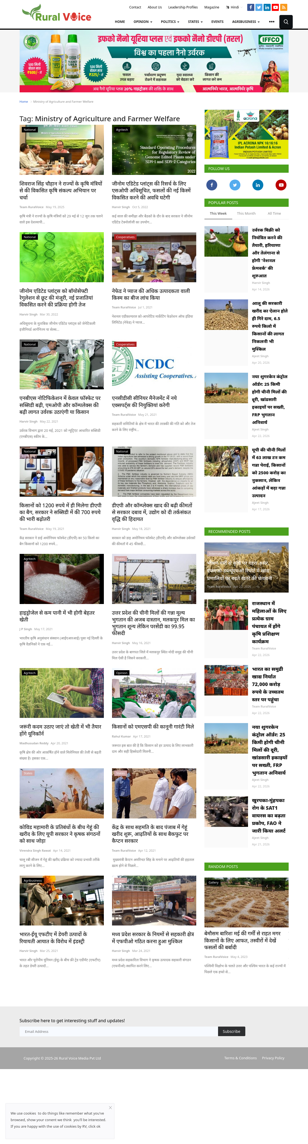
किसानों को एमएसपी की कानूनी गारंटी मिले (149, 714)
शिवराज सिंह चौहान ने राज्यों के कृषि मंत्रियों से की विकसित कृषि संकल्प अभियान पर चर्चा (59, 186)
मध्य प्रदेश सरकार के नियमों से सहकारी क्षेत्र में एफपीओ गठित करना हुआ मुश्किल (151, 923)
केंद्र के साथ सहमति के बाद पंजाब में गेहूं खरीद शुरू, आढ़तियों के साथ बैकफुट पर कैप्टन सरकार (153, 817)
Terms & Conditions (240, 1056)
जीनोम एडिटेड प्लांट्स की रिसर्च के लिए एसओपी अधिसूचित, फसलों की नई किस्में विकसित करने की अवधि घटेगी (153, 190)
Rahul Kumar (121, 724)
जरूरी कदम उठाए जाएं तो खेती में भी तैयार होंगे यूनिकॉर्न (60, 717)
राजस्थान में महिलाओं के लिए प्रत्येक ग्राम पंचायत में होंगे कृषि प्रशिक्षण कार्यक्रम (269, 622)
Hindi (234, 7)
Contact (135, 7)
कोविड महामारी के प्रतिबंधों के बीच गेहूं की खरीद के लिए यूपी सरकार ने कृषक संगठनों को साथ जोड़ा (61, 820)
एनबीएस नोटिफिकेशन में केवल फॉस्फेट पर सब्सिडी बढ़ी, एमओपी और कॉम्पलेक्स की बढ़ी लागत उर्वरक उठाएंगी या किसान (59, 402)
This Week (218, 213)
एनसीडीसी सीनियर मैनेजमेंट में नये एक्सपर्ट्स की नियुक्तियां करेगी (153, 399)
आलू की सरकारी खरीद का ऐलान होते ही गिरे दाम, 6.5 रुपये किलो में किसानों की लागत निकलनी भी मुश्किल (270, 326)
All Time (274, 213)
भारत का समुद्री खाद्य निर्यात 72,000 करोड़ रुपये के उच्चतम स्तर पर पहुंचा (268, 684)
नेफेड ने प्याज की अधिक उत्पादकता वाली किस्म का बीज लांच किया (152, 293)
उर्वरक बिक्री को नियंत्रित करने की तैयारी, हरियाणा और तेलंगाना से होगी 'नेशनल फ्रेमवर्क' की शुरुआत (267, 253)
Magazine (211, 7)
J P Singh (26, 617)
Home (120, 21)
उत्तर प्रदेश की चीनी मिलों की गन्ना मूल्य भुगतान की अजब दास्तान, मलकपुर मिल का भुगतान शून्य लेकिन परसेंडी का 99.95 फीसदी (153, 614)
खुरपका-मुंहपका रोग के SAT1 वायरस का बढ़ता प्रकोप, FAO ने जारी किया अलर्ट (269, 815)
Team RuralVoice (32, 199)
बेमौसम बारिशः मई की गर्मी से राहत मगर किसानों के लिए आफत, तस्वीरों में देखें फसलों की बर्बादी (246, 936)
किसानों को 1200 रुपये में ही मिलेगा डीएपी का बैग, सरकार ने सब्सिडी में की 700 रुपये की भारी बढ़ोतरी (61, 508)
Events (218, 21)
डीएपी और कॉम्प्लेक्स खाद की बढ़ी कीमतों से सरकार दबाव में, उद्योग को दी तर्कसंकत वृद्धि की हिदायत (153, 508)
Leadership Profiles (183, 7)
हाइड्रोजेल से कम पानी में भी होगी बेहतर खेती (58, 608)
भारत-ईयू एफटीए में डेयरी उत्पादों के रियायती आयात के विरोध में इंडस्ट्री (58, 923)
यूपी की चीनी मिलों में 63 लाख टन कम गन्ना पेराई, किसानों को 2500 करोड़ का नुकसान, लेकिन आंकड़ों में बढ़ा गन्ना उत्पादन (269, 473)
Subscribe (231, 1030)
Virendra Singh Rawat (35, 837)
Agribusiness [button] (245, 21)
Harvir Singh (121, 206)
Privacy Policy (273, 1056)
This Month (246, 213)
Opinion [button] (143, 21)
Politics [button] (170, 21)
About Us (155, 7)
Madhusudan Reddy (34, 730)
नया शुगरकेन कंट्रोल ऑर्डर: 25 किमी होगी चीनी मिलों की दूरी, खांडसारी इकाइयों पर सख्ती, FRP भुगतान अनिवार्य (270, 399)
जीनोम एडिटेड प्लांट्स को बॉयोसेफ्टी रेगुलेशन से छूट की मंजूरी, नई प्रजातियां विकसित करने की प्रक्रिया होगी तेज (60, 296)
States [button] (195, 21)
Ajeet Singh (260, 356)
